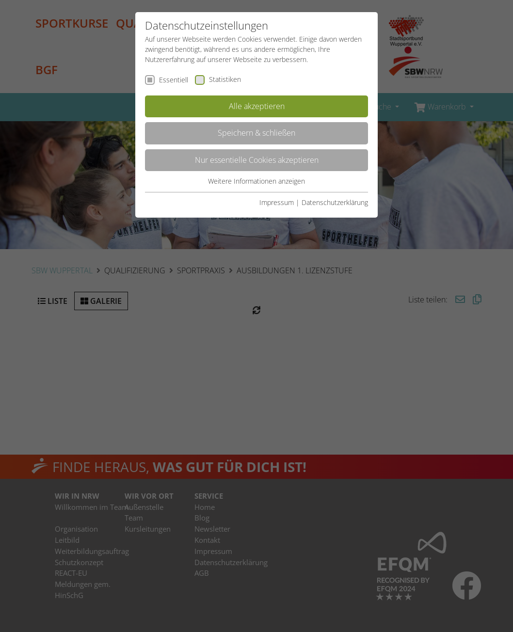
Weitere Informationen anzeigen (256, 181)
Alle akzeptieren (257, 106)
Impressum (276, 202)
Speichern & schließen (256, 132)
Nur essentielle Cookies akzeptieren (257, 160)
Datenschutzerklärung (335, 202)
